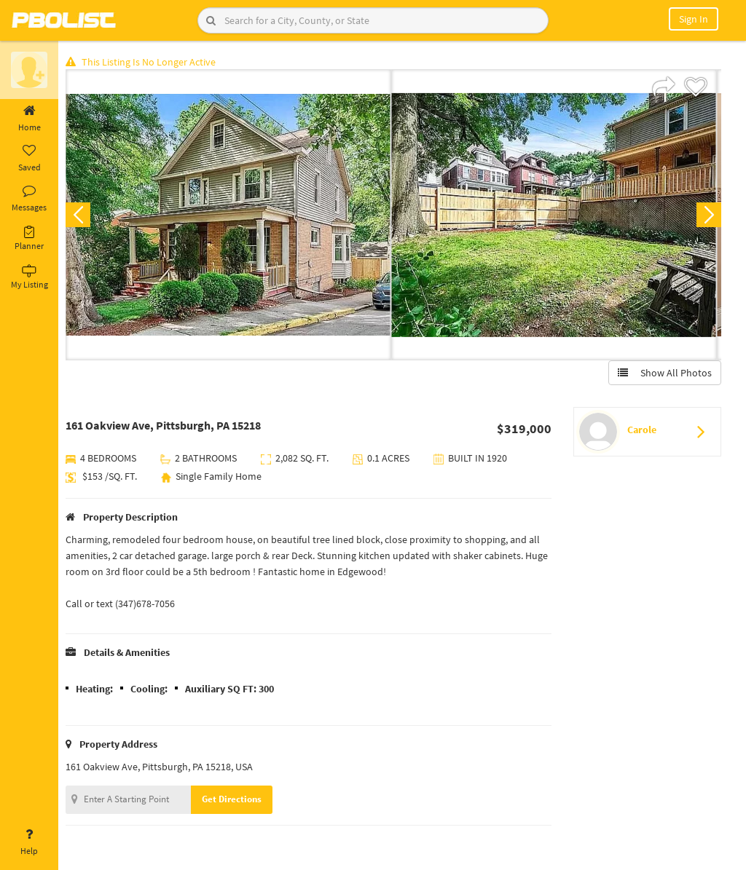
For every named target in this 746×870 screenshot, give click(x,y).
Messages (29, 199)
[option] (232, 215)
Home (29, 119)
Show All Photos (664, 373)
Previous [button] (81, 215)
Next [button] (708, 215)
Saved (29, 159)
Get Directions (235, 800)
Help (29, 842)
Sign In (693, 18)
